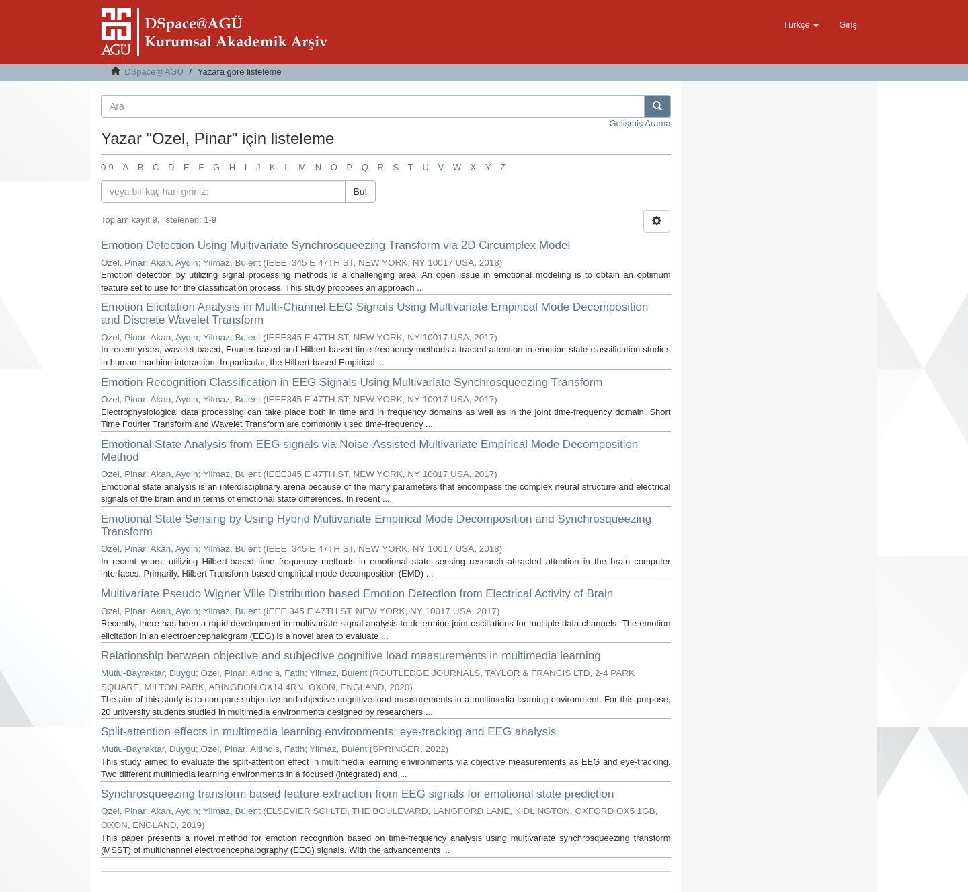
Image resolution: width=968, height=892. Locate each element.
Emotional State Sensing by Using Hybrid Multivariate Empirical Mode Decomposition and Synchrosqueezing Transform (376, 525)
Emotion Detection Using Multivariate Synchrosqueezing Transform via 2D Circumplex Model (335, 245)
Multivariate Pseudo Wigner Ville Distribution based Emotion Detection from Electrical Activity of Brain (357, 593)
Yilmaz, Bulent (232, 263)
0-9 (107, 167)
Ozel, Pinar (123, 263)
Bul (360, 191)
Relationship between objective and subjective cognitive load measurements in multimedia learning (351, 655)
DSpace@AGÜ (154, 72)
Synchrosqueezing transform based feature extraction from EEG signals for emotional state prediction (357, 794)
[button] (801, 25)
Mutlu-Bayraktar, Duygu (148, 673)
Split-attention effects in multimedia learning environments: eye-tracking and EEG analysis (328, 731)
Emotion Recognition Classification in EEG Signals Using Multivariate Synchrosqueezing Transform (351, 382)
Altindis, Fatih (277, 673)
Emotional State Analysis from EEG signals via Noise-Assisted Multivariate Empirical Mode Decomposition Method (369, 450)
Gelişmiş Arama (639, 123)
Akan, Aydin (174, 263)
